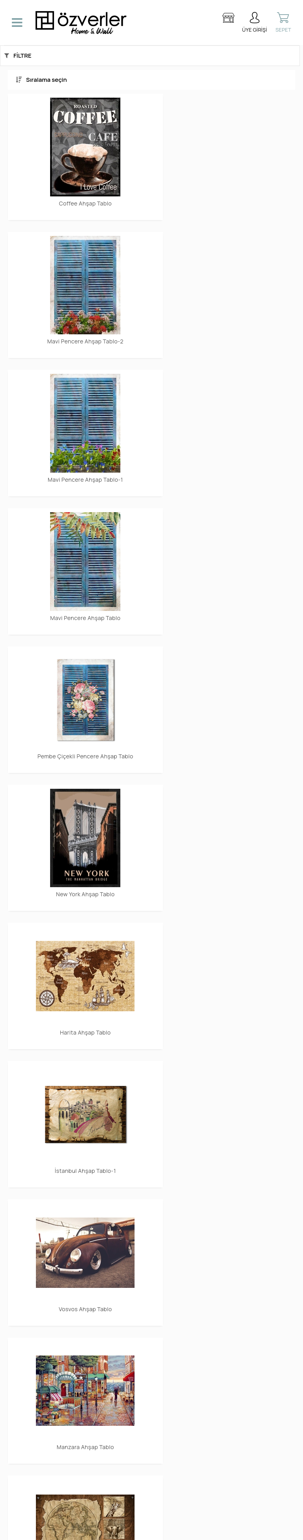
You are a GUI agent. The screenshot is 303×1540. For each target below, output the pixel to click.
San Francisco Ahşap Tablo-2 (225, 996)
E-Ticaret (129, 1530)
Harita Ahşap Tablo (77, 595)
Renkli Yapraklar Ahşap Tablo (225, 862)
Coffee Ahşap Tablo (77, 193)
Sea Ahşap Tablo (78, 996)
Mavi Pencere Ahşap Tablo (225, 327)
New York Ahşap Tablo (225, 461)
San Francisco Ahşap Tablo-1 (77, 1130)
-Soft (111, 1530)
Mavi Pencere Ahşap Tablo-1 (78, 327)
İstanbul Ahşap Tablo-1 (225, 595)
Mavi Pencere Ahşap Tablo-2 (225, 193)
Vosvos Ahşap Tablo (78, 728)
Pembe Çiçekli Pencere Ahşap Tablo (78, 463)
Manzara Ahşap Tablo (225, 728)
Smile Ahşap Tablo (225, 1130)
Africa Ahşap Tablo (78, 862)
